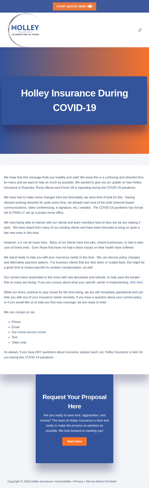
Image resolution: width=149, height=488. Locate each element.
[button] (74, 441)
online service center (32, 332)
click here (136, 282)
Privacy (78, 481)
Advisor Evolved (105, 481)
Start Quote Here (75, 6)
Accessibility (63, 481)
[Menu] (140, 30)
